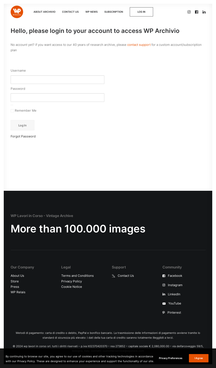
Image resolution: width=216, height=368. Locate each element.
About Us (17, 276)
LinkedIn (174, 294)
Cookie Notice (71, 286)
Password (18, 89)
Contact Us (126, 276)
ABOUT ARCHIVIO (44, 11)
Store (15, 281)
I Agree (199, 362)
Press (15, 286)
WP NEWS (91, 11)
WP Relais (18, 292)
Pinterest (174, 312)
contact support (139, 45)
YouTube (174, 303)
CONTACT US (70, 11)
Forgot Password (23, 136)
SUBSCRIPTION (113, 11)
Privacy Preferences (170, 362)
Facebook (175, 276)
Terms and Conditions (77, 276)
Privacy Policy (71, 281)
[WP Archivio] (17, 12)
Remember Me (23, 110)
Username (18, 70)
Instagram (175, 285)
